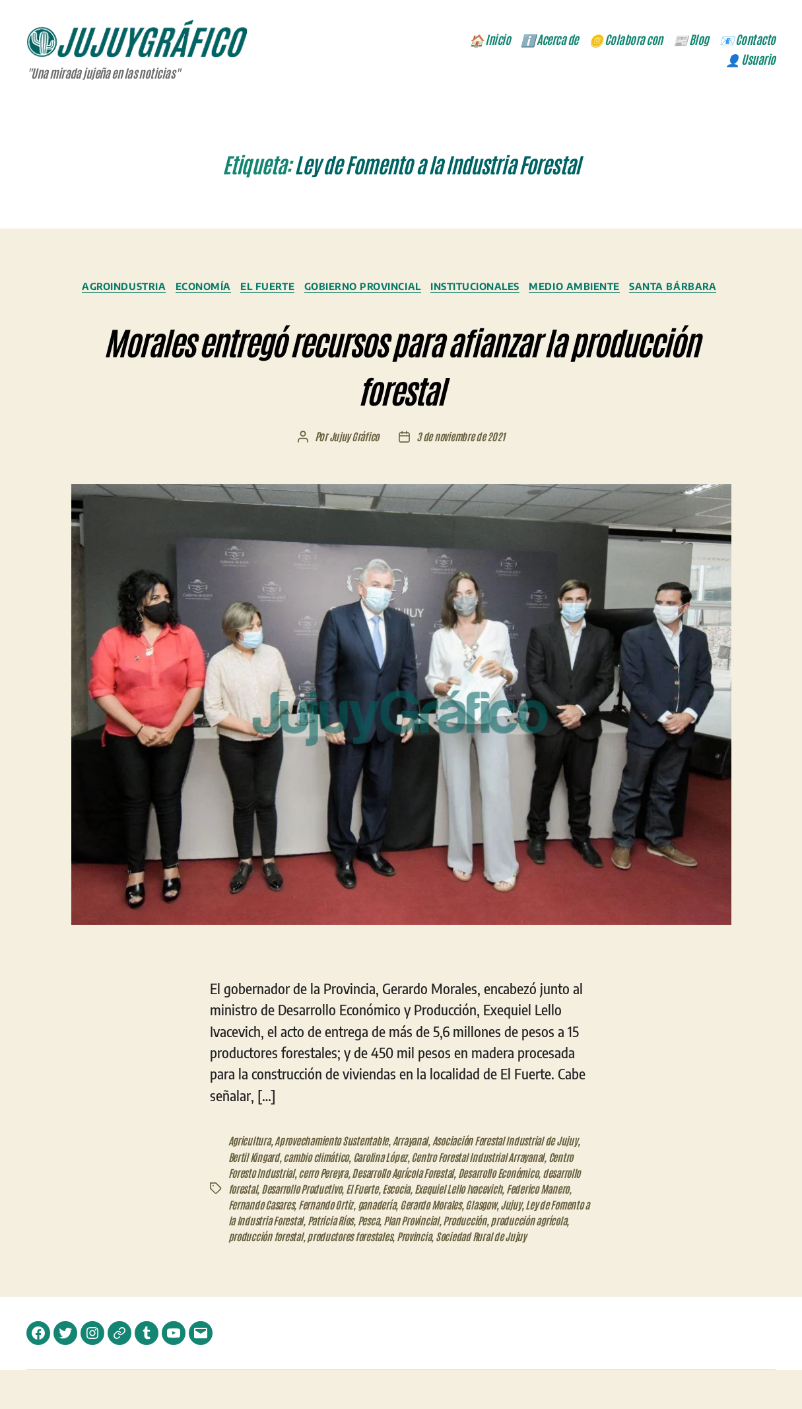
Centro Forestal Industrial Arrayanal (515, 1179)
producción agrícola (316, 1259)
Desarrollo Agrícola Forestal (438, 1195)
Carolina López (413, 1179)
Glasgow (562, 1227)
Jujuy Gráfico (353, 460)
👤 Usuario (750, 61)
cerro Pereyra (355, 1195)
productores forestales (488, 1259)
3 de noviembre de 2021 (462, 460)
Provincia (555, 1259)
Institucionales (535, 289)
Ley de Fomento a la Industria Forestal (327, 1243)
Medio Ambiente (642, 289)
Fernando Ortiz (400, 1227)
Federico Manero (260, 1227)
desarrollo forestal (265, 1211)
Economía (242, 289)
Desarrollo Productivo (348, 1211)
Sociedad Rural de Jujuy (275, 1275)
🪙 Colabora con (626, 41)
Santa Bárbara (401, 309)
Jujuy (239, 1243)
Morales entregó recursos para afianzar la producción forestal (401, 383)
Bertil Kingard (280, 1179)
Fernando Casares (332, 1227)
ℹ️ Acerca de (549, 41)
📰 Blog (691, 41)
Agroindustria (156, 289)
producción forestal (400, 1259)
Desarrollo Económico (540, 1195)
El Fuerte (312, 289)
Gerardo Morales (509, 1227)
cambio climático (345, 1179)
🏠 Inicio (489, 41)
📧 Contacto (747, 41)
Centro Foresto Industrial (276, 1195)
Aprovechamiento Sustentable (335, 1164)
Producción (250, 1259)
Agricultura (250, 1164)
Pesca (470, 1243)
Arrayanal (417, 1164)
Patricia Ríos (430, 1243)
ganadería (452, 1227)
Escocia (446, 1211)
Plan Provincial (515, 1243)
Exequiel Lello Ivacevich (510, 1211)
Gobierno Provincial (414, 289)
